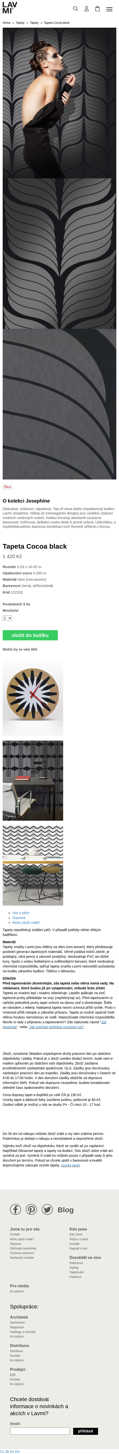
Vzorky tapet (70, 1165)
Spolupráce (17, 1322)
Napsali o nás (78, 1248)
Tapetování (76, 1272)
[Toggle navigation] (110, 9)
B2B (13, 1375)
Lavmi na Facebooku (15, 1209)
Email (14, 1424)
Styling (73, 1267)
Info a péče (20, 913)
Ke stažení (17, 1291)
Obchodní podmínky (23, 1248)
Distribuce (16, 1351)
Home (6, 23)
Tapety (20, 23)
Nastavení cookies (22, 1257)
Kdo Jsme (75, 1234)
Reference (76, 1263)
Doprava (18, 918)
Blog (66, 1210)
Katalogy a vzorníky (23, 1332)
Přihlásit (85, 1431)
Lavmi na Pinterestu (31, 1209)
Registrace (17, 1327)
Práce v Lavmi (78, 1239)
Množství (10, 610)
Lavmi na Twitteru (47, 1209)
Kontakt (15, 1234)
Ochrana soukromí (22, 1253)
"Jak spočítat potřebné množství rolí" (56, 1027)
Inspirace (75, 1277)
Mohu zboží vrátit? (26, 923)
